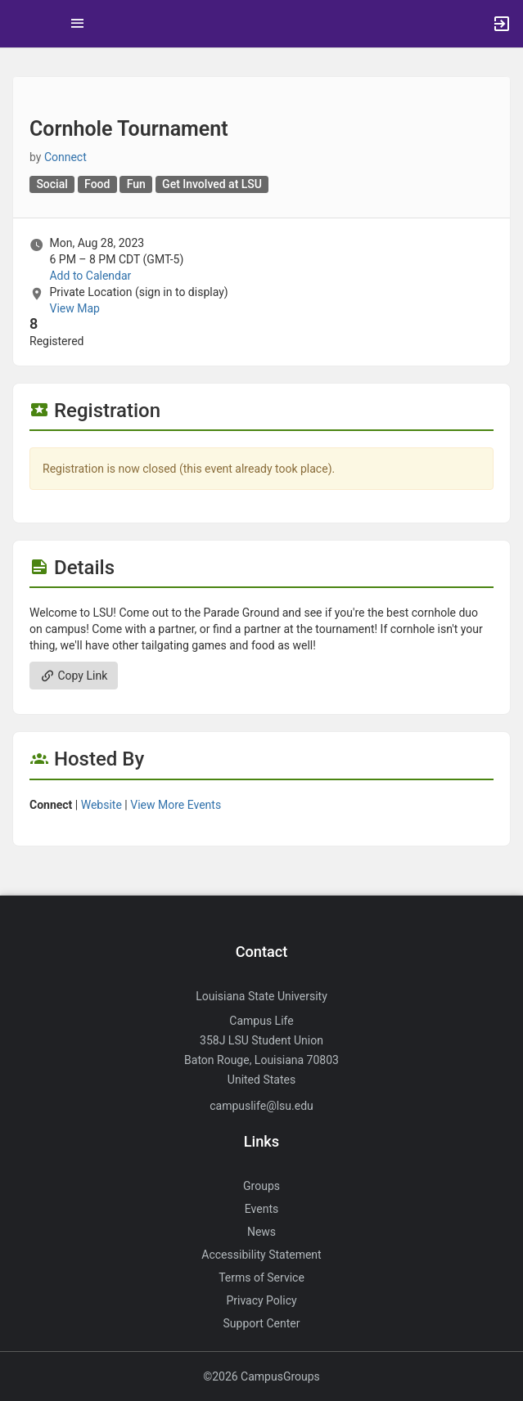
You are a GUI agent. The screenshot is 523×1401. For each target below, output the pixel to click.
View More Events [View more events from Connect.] (175, 804)
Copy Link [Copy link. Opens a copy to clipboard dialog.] (73, 675)
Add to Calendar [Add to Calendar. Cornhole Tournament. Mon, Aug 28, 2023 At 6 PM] (90, 275)
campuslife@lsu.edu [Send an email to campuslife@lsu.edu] (261, 1105)
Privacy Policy (261, 1300)
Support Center (261, 1323)
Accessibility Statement (261, 1254)
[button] (20, 23)
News (261, 1231)
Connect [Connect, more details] (65, 157)
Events (261, 1208)
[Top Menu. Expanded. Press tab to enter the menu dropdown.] (77, 23)
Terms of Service (261, 1277)
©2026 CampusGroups (261, 1376)
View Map (74, 308)
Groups (261, 1185)
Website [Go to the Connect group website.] (101, 804)
